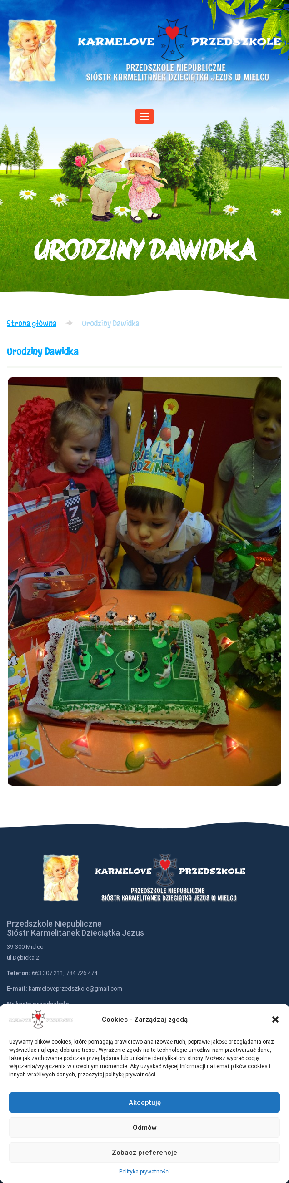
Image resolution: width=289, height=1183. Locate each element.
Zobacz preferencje (144, 1152)
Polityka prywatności (144, 1171)
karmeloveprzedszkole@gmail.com (75, 988)
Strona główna (31, 323)
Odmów (145, 1128)
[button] (275, 1019)
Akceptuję (145, 1103)
